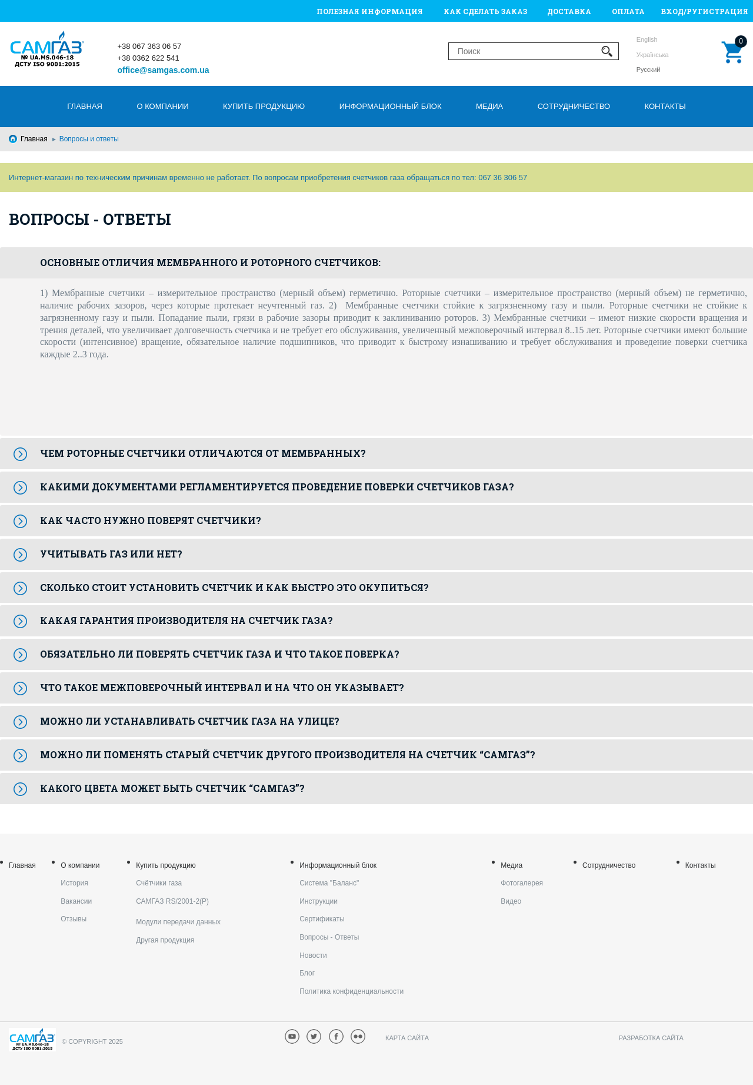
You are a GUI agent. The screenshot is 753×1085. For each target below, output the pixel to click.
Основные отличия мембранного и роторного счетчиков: (210, 262)
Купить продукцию (264, 106)
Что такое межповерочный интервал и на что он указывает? (222, 687)
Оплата (628, 11)
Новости (312, 955)
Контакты (665, 106)
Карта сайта (407, 1037)
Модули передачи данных (178, 922)
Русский (649, 69)
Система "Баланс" (329, 883)
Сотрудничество (574, 106)
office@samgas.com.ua (163, 70)
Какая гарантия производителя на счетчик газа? (186, 620)
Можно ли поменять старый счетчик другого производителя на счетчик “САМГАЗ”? (287, 754)
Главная (84, 106)
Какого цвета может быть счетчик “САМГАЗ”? (172, 788)
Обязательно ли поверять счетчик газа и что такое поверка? (219, 654)
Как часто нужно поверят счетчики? (150, 520)
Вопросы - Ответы (329, 937)
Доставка (569, 11)
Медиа (489, 106)
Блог (307, 973)
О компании (162, 106)
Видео (511, 901)
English (647, 39)
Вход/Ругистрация (704, 11)
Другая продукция (165, 940)
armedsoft (714, 1038)
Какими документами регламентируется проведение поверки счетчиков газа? (277, 486)
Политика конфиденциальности (351, 991)
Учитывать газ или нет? (111, 554)
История (74, 883)
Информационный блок (390, 106)
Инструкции (318, 901)
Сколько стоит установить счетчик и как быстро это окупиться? (234, 587)
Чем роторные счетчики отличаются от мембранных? (203, 453)
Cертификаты (322, 919)
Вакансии (76, 901)
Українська (653, 54)
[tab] (376, 262)
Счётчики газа (159, 883)
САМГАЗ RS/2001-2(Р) (172, 901)
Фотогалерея (522, 883)
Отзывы (73, 919)
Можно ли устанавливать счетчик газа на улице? (189, 721)
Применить (607, 51)
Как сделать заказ (485, 11)
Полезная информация (369, 11)
